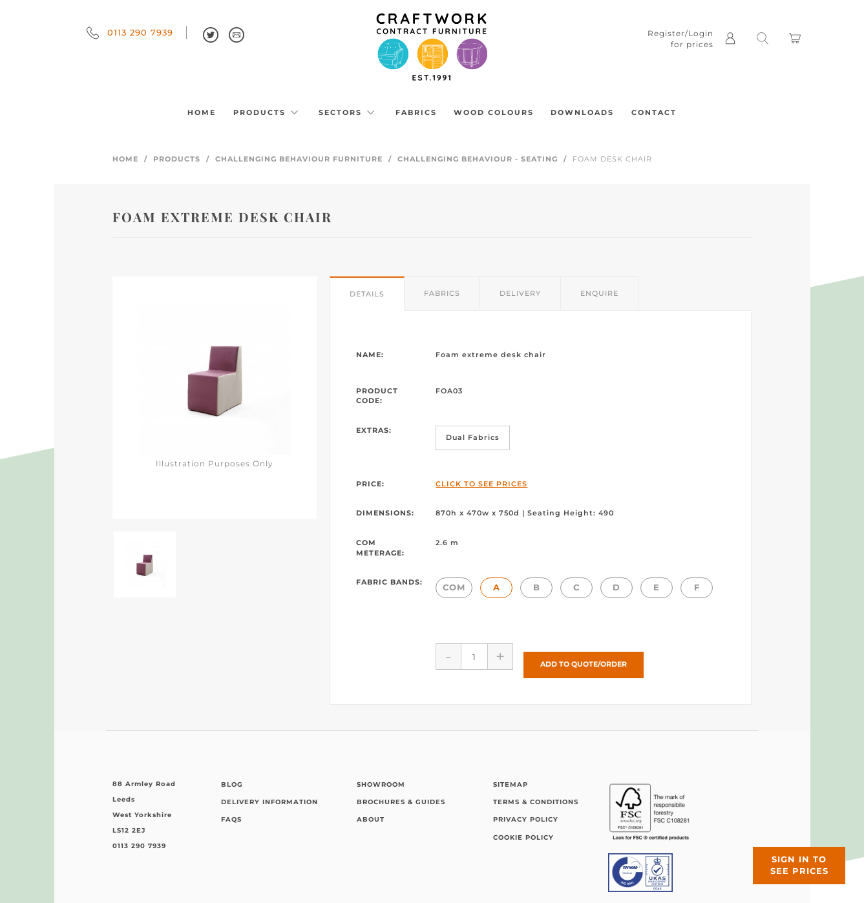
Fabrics (416, 112)
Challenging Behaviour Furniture (299, 158)
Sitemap (510, 776)
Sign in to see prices (786, 853)
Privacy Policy (525, 811)
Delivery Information (269, 794)
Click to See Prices (481, 483)
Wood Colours (494, 112)
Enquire (599, 293)
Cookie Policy (523, 829)
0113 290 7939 (130, 32)
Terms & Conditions (535, 794)
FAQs (231, 811)
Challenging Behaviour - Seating (477, 158)
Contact (654, 112)
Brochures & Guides (401, 794)
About (371, 811)
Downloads (582, 112)
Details (367, 293)
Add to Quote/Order (583, 656)
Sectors (348, 112)
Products (267, 112)
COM (454, 587)
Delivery (520, 293)
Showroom (381, 776)
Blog (232, 776)
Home (201, 112)
